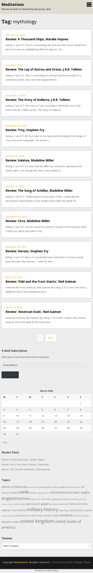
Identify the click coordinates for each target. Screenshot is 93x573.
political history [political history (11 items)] (23, 515)
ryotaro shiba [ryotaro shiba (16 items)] (51, 515)
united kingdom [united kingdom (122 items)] (37, 521)
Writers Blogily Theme (78, 562)
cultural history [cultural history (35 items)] (61, 492)
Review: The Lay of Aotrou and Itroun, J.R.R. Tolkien (44, 69)
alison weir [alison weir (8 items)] (32, 487)
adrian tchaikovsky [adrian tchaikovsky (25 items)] (14, 487)
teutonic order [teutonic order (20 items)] (10, 522)
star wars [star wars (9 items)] (77, 515)
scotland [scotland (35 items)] (66, 515)
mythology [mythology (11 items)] (63, 510)
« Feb (4, 442)
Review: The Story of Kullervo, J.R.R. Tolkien (38, 100)
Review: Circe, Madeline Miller (28, 221)
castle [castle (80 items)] (23, 492)
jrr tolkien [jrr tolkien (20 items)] (72, 504)
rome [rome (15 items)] (33, 515)
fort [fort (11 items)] (43, 499)
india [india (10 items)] (17, 504)
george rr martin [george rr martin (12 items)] (60, 499)
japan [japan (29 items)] (45, 504)
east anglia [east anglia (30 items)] (81, 492)
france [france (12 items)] (49, 499)
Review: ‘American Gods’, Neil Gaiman (33, 312)
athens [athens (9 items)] (73, 487)
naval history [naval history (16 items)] (76, 510)
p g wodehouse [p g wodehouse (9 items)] (8, 515)
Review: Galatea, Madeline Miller (30, 160)
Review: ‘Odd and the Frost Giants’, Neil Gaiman (41, 281)
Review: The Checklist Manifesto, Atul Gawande (26, 469)
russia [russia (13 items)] (40, 515)
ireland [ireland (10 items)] (23, 504)
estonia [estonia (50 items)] (23, 498)
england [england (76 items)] (9, 498)
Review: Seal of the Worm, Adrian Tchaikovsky (25, 464)
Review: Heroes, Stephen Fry (27, 251)
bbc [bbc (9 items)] (78, 487)
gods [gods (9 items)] (79, 499)
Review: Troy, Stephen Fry (25, 130)
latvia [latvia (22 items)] (22, 510)
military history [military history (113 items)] (42, 509)
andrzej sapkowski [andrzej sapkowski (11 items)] (61, 487)
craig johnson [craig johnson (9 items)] (43, 493)
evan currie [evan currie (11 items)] (35, 499)
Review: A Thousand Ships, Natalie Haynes (37, 39)
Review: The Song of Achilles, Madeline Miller (39, 191)
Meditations (13, 4)
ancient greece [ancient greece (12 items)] (44, 487)
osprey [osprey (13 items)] (87, 510)
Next (51, 337)
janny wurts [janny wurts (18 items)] (34, 504)
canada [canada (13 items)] (14, 492)
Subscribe (10, 375)
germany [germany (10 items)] (73, 499)
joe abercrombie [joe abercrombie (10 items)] (57, 504)
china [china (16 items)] (33, 492)
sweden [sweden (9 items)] (85, 515)
